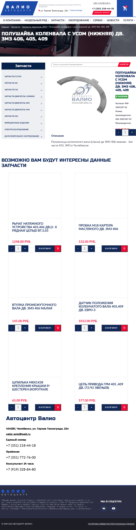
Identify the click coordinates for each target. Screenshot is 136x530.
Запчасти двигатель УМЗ (17, 110)
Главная (5, 27)
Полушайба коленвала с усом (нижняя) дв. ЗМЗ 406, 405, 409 (79, 27)
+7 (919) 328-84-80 (21, 469)
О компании (11, 20)
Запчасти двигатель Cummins (20, 96)
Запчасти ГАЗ (11, 90)
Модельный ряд (36, 20)
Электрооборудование (17, 129)
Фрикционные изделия (17, 123)
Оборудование (78, 20)
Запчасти (57, 20)
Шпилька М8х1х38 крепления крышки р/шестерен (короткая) (31, 386)
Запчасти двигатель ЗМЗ (34, 27)
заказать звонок (101, 12)
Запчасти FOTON (13, 76)
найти (124, 64)
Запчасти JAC (11, 83)
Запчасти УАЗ (11, 116)
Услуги (128, 20)
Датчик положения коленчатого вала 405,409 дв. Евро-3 (101, 307)
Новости (113, 20)
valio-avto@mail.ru (101, 3)
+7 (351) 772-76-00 (21, 457)
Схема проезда (76, 10)
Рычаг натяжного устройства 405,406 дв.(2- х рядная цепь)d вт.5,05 (34, 227)
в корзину (45, 249)
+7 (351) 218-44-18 (103, 9)
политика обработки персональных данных (111, 524)
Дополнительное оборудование (22, 136)
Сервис (98, 20)
